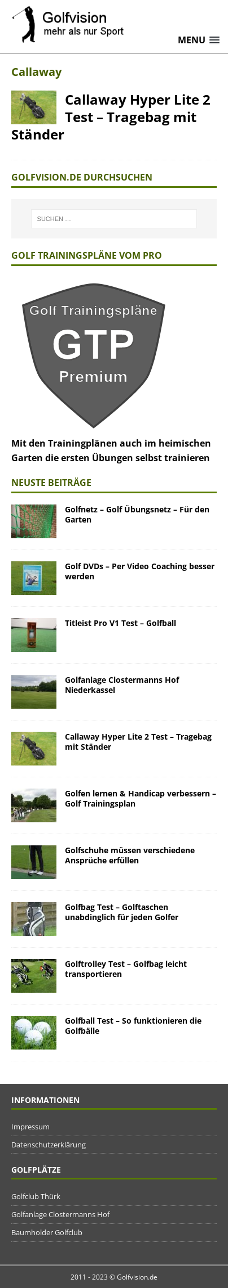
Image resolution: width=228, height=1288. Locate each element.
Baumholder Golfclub (46, 1232)
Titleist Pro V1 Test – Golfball (120, 623)
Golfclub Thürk (35, 1196)
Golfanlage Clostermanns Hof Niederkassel (122, 684)
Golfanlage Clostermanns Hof (60, 1214)
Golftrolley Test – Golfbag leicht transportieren (126, 968)
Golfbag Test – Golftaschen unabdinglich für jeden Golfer (121, 912)
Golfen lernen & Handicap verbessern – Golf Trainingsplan (140, 798)
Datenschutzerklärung (48, 1145)
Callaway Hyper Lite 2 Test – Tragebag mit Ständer (111, 116)
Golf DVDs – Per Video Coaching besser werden (139, 571)
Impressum (30, 1127)
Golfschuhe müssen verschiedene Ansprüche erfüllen (130, 855)
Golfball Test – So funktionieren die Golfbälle (133, 1025)
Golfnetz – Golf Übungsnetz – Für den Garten (137, 514)
